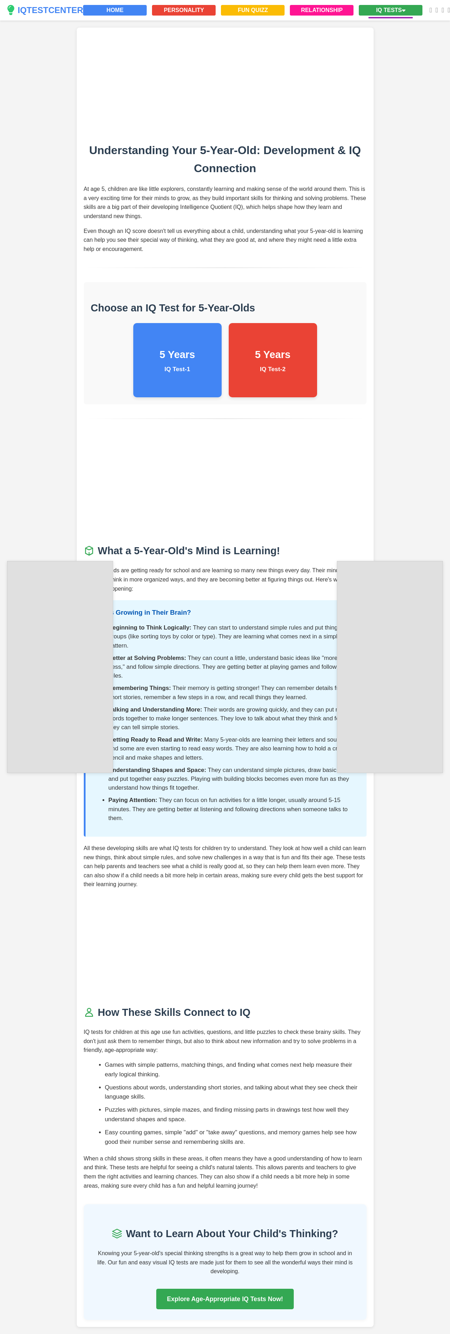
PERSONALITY (184, 10)
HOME (114, 10)
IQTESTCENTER (45, 10)
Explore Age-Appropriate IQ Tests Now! (225, 1299)
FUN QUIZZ (253, 10)
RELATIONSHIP (322, 10)
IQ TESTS (390, 10)
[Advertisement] (60, 666)
